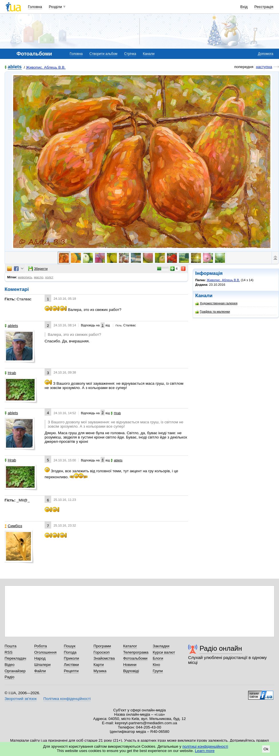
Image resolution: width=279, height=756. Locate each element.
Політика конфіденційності (67, 699)
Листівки (71, 664)
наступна (264, 67)
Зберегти (38, 268)
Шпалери (42, 664)
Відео (10, 664)
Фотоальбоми (135, 658)
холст (49, 277)
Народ (40, 658)
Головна (35, 7)
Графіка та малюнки (212, 311)
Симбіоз (13, 526)
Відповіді (131, 671)
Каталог (130, 646)
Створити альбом (103, 54)
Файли (40, 671)
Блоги (158, 658)
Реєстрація (263, 7)
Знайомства (104, 658)
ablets (15, 67)
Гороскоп (101, 652)
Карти (98, 664)
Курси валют (164, 652)
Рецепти (71, 671)
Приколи (71, 658)
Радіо (9, 677)
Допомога (265, 54)
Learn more (205, 751)
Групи (158, 671)
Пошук (69, 646)
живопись (25, 277)
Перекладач (15, 658)
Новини (130, 664)
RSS (9, 652)
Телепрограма (136, 652)
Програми (102, 646)
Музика (99, 671)
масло (38, 277)
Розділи (55, 7)
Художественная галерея (216, 303)
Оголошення (45, 652)
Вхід (244, 7)
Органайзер (15, 671)
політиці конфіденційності (205, 746)
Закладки (161, 646)
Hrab (10, 373)
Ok (266, 749)
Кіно (156, 664)
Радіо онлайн (221, 648)
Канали (149, 54)
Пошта (10, 646)
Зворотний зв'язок (21, 699)
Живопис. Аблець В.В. (46, 67)
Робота (40, 646)
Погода (70, 652)
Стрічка (130, 54)
